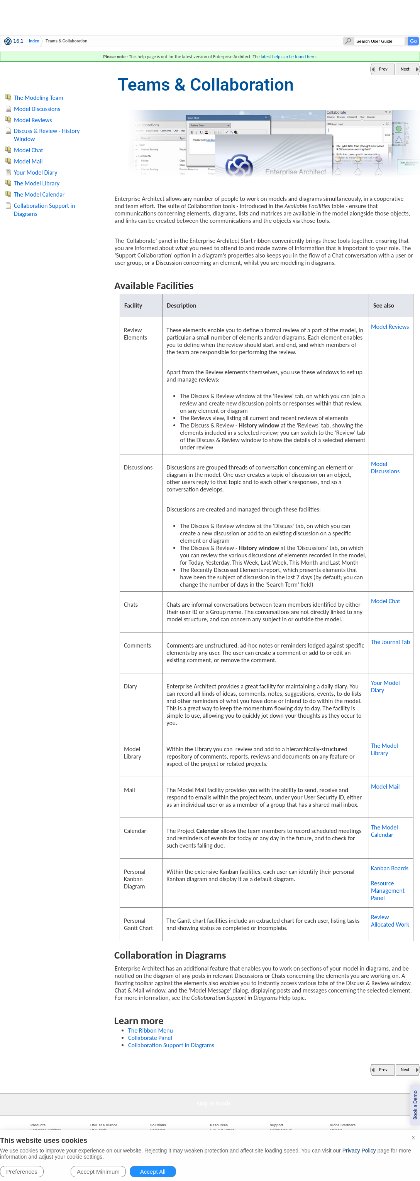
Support (276, 1125)
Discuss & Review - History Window (47, 135)
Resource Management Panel (388, 891)
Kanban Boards (389, 868)
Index (34, 41)
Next (405, 69)
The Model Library (384, 749)
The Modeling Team (38, 97)
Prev (383, 69)
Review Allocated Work (390, 921)
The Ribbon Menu (150, 1030)
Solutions (158, 1125)
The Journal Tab (390, 642)
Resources (219, 1125)
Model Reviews (390, 326)
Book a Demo (415, 1105)
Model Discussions (385, 467)
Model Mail (385, 786)
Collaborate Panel (150, 1037)
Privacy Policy (359, 1150)
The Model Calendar (384, 831)
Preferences (21, 1171)
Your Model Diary (385, 686)
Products (38, 1125)
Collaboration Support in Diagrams (171, 1045)
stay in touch (213, 1103)
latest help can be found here (288, 56)
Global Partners (343, 1125)
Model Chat (385, 601)
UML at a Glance (103, 1125)
